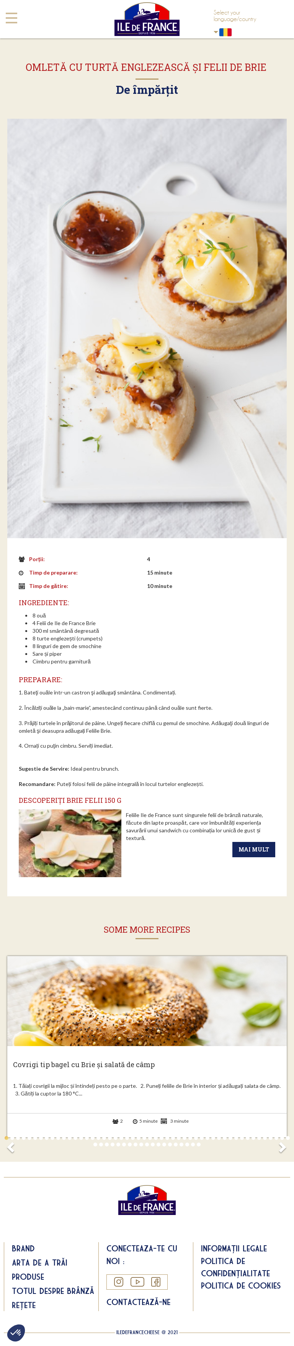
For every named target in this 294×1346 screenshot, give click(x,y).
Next (282, 1145)
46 (265, 1138)
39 (225, 1138)
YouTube (137, 1282)
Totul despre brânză (53, 1291)
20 (116, 1138)
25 (144, 1138)
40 (230, 1138)
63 (164, 1144)
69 (199, 1144)
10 (58, 1138)
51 (95, 1144)
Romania (216, 32)
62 (158, 1144)
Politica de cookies (241, 1285)
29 (167, 1138)
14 (81, 1138)
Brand (23, 1248)
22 (127, 1138)
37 (213, 1138)
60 (147, 1144)
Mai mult (253, 849)
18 (104, 1138)
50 (288, 1138)
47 (271, 1138)
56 (124, 1144)
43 (248, 1138)
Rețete (24, 1305)
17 (98, 1138)
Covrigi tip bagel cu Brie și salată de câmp (84, 1065)
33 (190, 1138)
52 (101, 1144)
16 (93, 1138)
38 (219, 1138)
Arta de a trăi (39, 1262)
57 (130, 1144)
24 (138, 1138)
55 (118, 1144)
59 (141, 1144)
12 (70, 1138)
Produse (28, 1277)
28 (161, 1138)
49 (282, 1138)
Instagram (118, 1282)
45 (259, 1138)
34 (196, 1138)
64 (170, 1144)
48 (276, 1138)
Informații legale (234, 1248)
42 (242, 1138)
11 (64, 1138)
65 (176, 1144)
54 (112, 1144)
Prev (12, 1145)
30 (173, 1138)
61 (153, 1144)
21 (121, 1138)
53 (107, 1144)
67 (187, 1144)
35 (202, 1138)
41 (236, 1138)
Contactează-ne (138, 1302)
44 (253, 1138)
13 (75, 1138)
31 (179, 1138)
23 (133, 1138)
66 (181, 1144)
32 (184, 1138)
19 (110, 1138)
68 (193, 1144)
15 (87, 1138)
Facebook (155, 1282)
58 (135, 1144)
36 (207, 1138)
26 (150, 1138)
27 (156, 1138)
